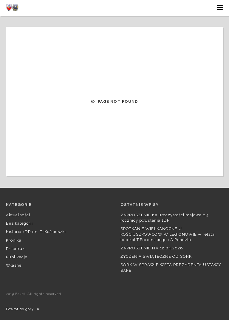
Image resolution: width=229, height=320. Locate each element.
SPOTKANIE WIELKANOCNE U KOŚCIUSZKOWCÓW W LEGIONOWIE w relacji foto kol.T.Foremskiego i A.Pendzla (168, 234)
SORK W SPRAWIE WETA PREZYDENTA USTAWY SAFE (170, 267)
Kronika (13, 240)
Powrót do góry (23, 309)
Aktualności (18, 215)
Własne (13, 265)
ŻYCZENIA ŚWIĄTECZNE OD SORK (156, 256)
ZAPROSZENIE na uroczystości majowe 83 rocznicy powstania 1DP (164, 218)
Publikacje (16, 257)
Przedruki (16, 248)
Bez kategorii (19, 223)
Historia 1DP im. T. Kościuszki (36, 231)
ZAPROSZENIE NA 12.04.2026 (151, 248)
